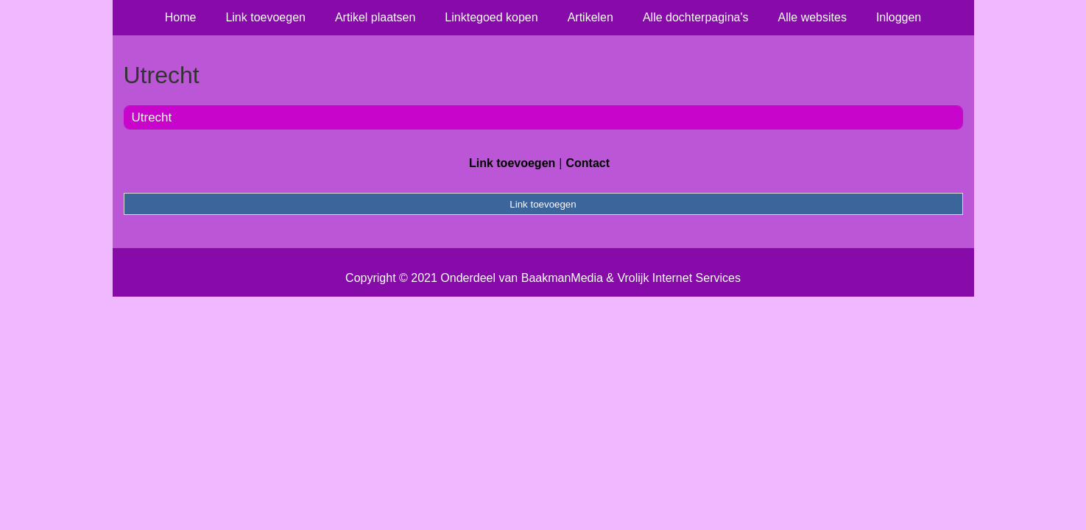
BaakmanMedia (562, 278)
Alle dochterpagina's (696, 17)
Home (181, 17)
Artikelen (590, 17)
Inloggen (898, 17)
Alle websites (812, 17)
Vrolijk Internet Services (678, 278)
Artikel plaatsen (375, 17)
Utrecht (152, 117)
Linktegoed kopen (491, 17)
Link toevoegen (265, 17)
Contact (587, 163)
